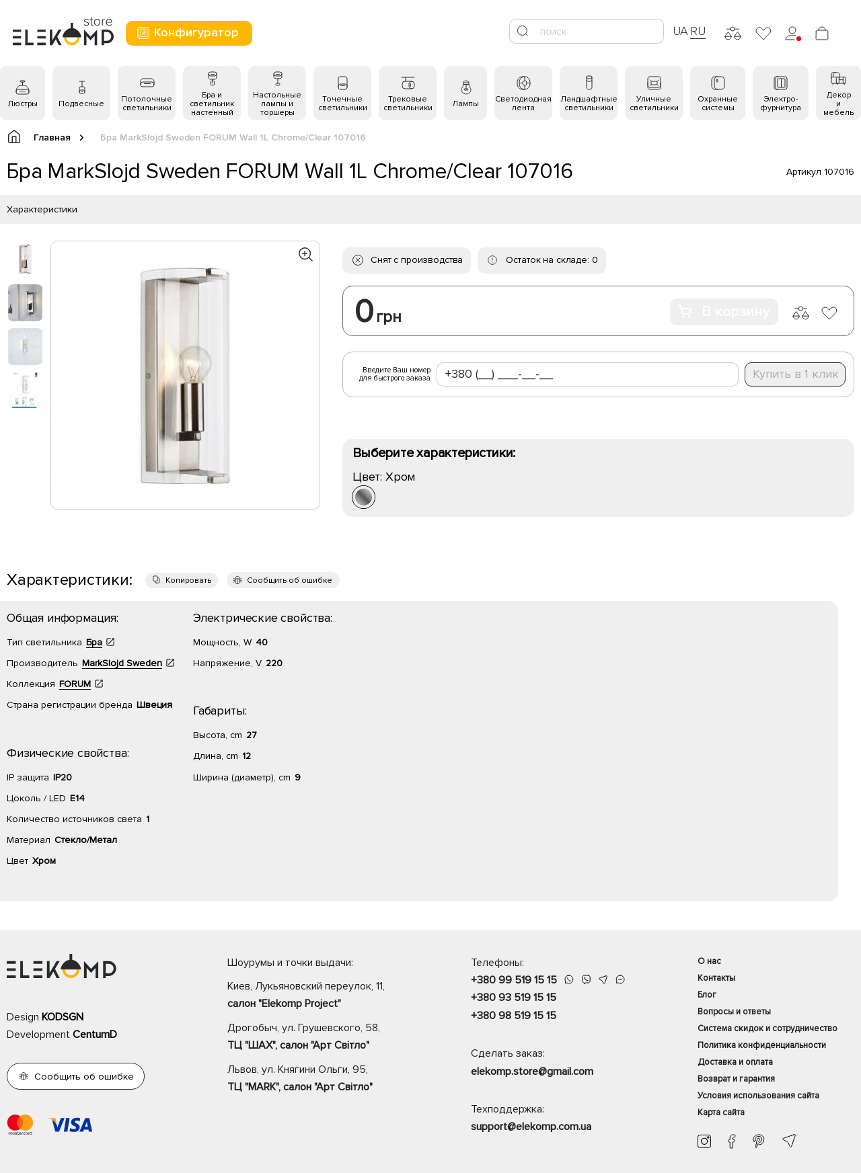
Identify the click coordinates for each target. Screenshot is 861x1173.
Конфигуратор (187, 32)
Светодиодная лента (523, 103)
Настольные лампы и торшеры (277, 104)
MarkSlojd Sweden (122, 663)
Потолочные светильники (146, 103)
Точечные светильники (342, 103)
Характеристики (42, 209)
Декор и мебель (838, 104)
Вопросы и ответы (734, 1011)
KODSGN (62, 1017)
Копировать (188, 580)
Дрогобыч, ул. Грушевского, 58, (325, 1038)
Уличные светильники (654, 103)
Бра (94, 642)
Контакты (716, 978)
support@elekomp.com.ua (531, 1126)
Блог (707, 994)
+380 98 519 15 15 (513, 1015)
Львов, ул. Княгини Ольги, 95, (325, 1079)
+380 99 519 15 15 (514, 980)
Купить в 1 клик (796, 373)
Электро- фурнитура (780, 103)
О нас (709, 961)
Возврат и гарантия (736, 1079)
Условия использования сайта (758, 1095)
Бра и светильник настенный (212, 104)
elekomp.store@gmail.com (532, 1071)
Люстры (22, 104)
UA (681, 31)
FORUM (75, 684)
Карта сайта (721, 1112)
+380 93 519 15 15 (513, 997)
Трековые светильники (408, 103)
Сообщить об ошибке (289, 580)
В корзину (724, 311)
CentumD (95, 1034)
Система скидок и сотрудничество (767, 1028)
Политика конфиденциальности (762, 1045)
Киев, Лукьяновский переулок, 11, (325, 996)
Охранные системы (718, 103)
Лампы (465, 104)
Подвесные (81, 104)
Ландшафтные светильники (588, 103)
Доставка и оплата (735, 1062)
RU (698, 31)
